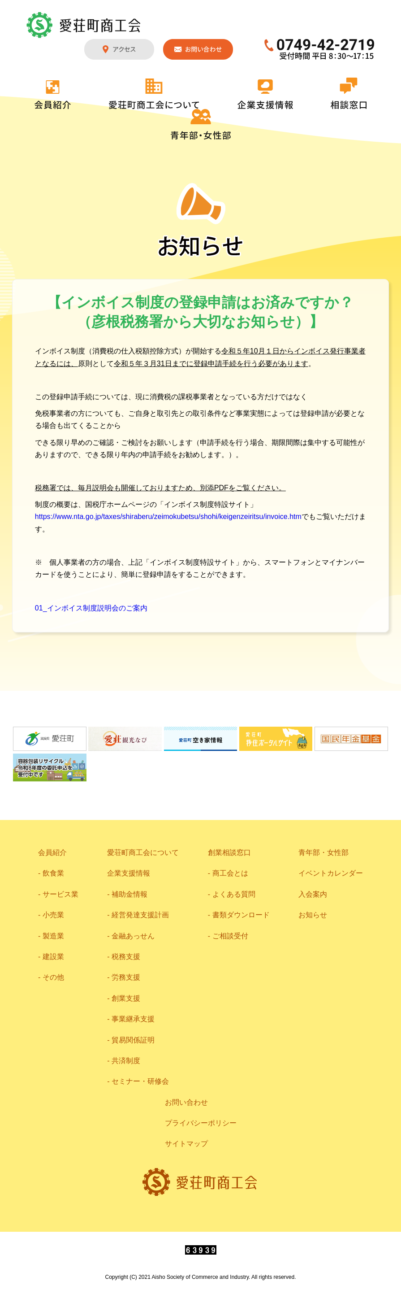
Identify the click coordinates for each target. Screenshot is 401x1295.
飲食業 (53, 873)
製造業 (53, 936)
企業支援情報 (265, 94)
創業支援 (126, 998)
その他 (53, 977)
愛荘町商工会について (154, 93)
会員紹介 (52, 94)
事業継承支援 (133, 1019)
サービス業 (60, 894)
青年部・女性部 (201, 124)
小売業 (53, 915)
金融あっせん (133, 936)
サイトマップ (186, 1143)
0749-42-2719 (319, 49)
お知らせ (312, 915)
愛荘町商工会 (84, 25)
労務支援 (126, 977)
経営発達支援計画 (140, 915)
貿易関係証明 (133, 1040)
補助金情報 (129, 894)
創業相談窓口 (229, 852)
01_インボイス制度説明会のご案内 (91, 608)
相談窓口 (349, 93)
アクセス (119, 49)
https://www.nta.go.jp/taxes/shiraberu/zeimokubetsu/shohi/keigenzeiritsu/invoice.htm (168, 516)
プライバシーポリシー (201, 1123)
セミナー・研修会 (140, 1081)
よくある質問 (233, 894)
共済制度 (126, 1060)
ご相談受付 (230, 936)
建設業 (53, 956)
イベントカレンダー (330, 873)
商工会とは (230, 873)
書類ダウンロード (241, 915)
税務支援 (126, 956)
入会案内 (312, 894)
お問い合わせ (198, 49)
